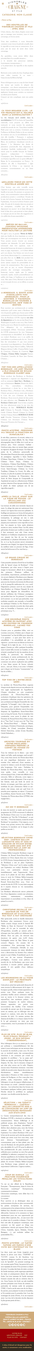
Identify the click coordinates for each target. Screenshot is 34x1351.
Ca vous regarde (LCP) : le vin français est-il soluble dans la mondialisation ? (17, 113)
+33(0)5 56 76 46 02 (14, 1321)
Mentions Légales (14, 1335)
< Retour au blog (6, 20)
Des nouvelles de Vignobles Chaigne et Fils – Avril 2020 (17, 27)
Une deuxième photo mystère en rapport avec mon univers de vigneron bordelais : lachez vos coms (17, 623)
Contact (26, 1321)
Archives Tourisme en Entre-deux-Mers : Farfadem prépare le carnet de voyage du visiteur (17, 746)
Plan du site (12, 1337)
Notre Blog (17, 1333)
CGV (25, 1335)
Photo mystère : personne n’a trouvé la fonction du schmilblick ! (17, 433)
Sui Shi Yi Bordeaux (17, 807)
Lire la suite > (28, 106)
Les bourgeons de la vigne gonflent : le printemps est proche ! (17, 980)
